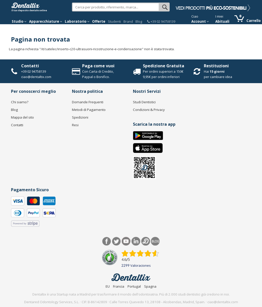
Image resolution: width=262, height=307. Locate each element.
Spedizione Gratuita (163, 66)
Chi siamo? (19, 102)
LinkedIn (135, 241)
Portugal (134, 286)
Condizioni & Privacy (149, 109)
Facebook (106, 241)
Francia (118, 286)
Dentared (145, 241)
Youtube (126, 241)
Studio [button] (19, 21)
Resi (75, 125)
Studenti (114, 21)
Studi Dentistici (144, 102)
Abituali (222, 21)
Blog (138, 21)
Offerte (98, 21)
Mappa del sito (22, 117)
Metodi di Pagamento (89, 109)
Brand (128, 21)
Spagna (150, 286)
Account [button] (200, 21)
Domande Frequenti (87, 102)
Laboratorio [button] (77, 21)
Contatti (30, 66)
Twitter (116, 241)
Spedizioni (80, 117)
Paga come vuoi (98, 66)
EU (108, 286)
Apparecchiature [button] (45, 21)
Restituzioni (216, 66)
